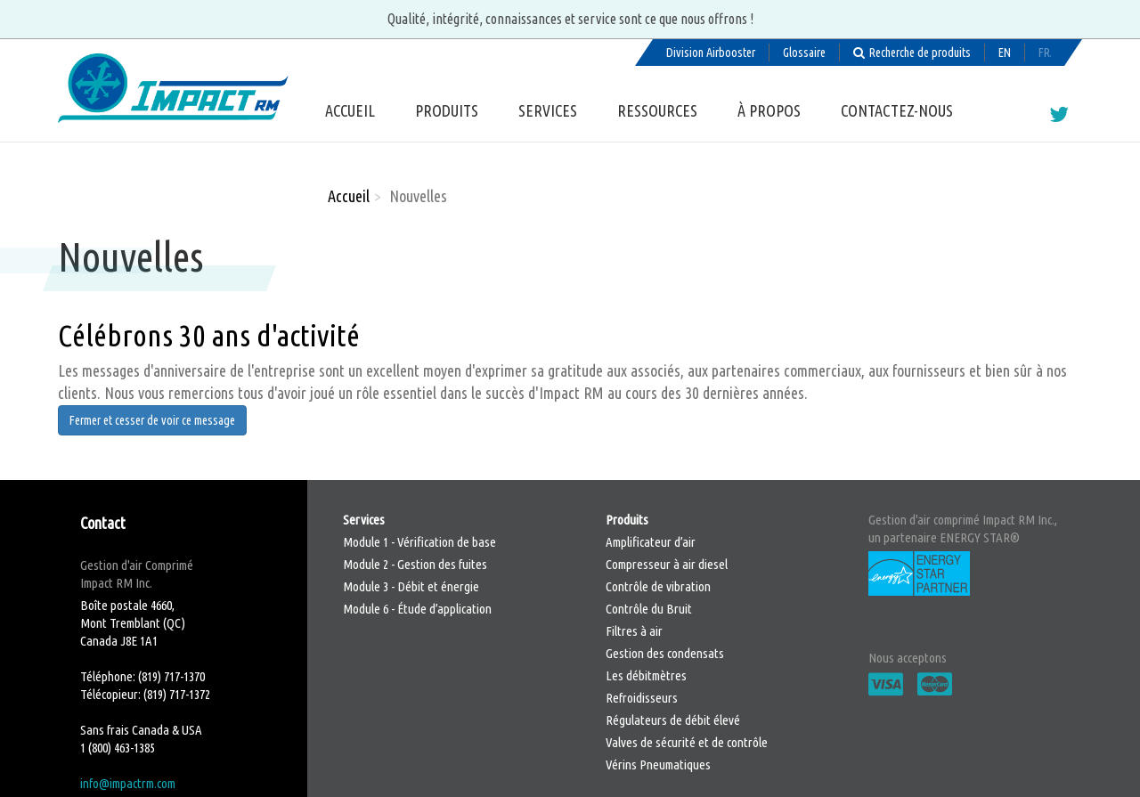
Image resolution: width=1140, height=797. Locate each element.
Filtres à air (634, 630)
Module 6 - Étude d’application (417, 608)
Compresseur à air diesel (667, 564)
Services (547, 110)
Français (1044, 52)
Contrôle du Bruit (649, 608)
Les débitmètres (646, 675)
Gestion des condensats (665, 653)
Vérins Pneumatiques (658, 764)
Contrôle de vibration (658, 586)
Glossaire (804, 52)
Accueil (350, 110)
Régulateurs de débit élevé (673, 720)
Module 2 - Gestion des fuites (415, 564)
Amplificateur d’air (651, 541)
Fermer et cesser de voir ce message (152, 420)
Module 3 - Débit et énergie (411, 586)
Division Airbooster (710, 52)
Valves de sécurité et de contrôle (687, 742)
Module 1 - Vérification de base (419, 541)
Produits (446, 110)
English (1004, 52)
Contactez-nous (897, 110)
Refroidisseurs (642, 697)
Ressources (657, 110)
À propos (769, 110)
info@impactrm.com (127, 783)
